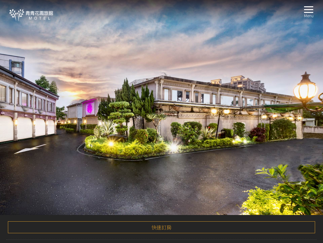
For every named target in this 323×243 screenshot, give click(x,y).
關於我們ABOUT (21, 130)
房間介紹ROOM (20, 146)
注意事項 (17, 110)
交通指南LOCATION (24, 183)
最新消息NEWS (19, 138)
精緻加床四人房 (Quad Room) (43, 168)
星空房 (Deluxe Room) (36, 153)
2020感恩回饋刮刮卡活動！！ (41, 74)
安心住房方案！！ (30, 61)
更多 (306, 92)
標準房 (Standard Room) (38, 161)
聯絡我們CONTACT (23, 191)
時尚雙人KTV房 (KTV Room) (40, 176)
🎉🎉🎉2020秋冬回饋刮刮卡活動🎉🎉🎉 (53, 48)
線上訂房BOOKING (23, 198)
